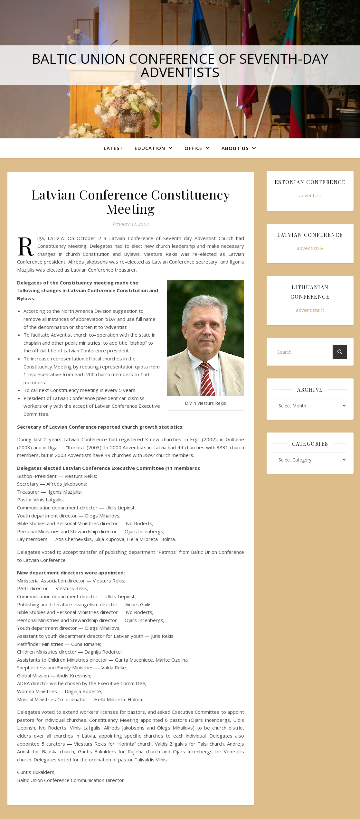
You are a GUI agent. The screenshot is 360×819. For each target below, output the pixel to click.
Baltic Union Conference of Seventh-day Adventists (180, 65)
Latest (113, 148)
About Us (235, 148)
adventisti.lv (310, 248)
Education (150, 148)
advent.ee (310, 195)
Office (193, 148)
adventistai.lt (310, 310)
